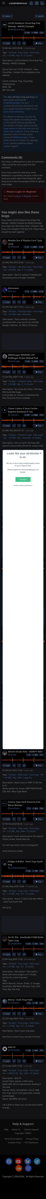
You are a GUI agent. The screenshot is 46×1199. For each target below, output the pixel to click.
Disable (23, 479)
